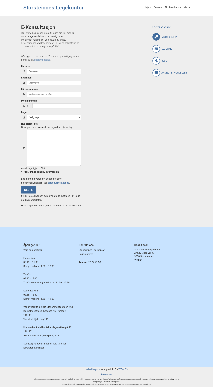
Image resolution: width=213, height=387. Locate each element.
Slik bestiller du (173, 7)
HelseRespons (92, 369)
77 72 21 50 (94, 262)
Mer (187, 7)
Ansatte (158, 7)
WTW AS (123, 369)
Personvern (106, 374)
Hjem (148, 7)
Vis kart (138, 259)
